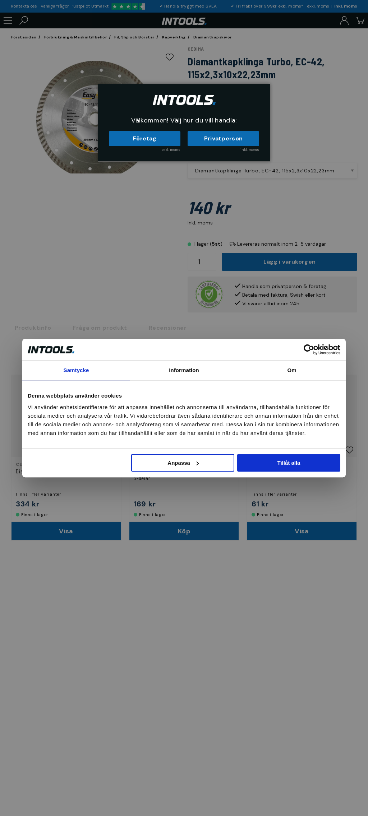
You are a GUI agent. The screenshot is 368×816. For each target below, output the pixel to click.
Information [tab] (184, 370)
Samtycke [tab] (76, 370)
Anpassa (183, 463)
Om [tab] (291, 370)
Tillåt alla (288, 463)
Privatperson (223, 138)
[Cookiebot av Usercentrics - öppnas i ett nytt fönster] (308, 349)
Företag (144, 138)
